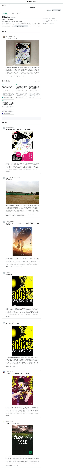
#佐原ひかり (23, 215)
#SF (17, 366)
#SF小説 (15, 266)
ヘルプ (52, 20)
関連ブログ (18, 13)
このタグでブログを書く (56, 10)
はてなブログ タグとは (46, 20)
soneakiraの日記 (8, 322)
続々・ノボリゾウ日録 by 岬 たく (11, 177)
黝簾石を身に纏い (9, 36)
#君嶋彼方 (19, 215)
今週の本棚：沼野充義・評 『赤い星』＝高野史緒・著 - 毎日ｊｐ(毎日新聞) (34, 87)
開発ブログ (56, 20)
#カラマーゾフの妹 (14, 465)
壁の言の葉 (8, 421)
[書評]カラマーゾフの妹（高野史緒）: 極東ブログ (7, 87)
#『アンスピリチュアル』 (11, 76)
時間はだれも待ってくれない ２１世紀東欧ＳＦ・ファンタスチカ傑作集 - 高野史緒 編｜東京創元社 (8, 103)
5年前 (10, 272)
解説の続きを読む (21, 26)
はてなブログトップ (46, 21)
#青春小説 (20, 266)
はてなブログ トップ (6, 5)
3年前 (19, 177)
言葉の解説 (5, 13)
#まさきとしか (8, 215)
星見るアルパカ (8, 371)
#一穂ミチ (32, 214)
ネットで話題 (11, 13)
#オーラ (22, 76)
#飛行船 (11, 266)
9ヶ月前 (13, 36)
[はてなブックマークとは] (9, 81)
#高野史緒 (18, 76)
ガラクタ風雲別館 (9, 127)
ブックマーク (5, 84)
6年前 (13, 371)
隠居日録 (7, 272)
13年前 (12, 421)
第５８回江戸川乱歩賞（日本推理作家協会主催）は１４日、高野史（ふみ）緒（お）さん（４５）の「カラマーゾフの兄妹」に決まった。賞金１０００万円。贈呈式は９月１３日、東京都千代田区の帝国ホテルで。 (21, 93)
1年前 (13, 127)
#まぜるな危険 (8, 366)
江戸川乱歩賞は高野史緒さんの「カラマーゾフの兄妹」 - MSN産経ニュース (21, 87)
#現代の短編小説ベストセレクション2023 (21, 214)
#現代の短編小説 (9, 214)
